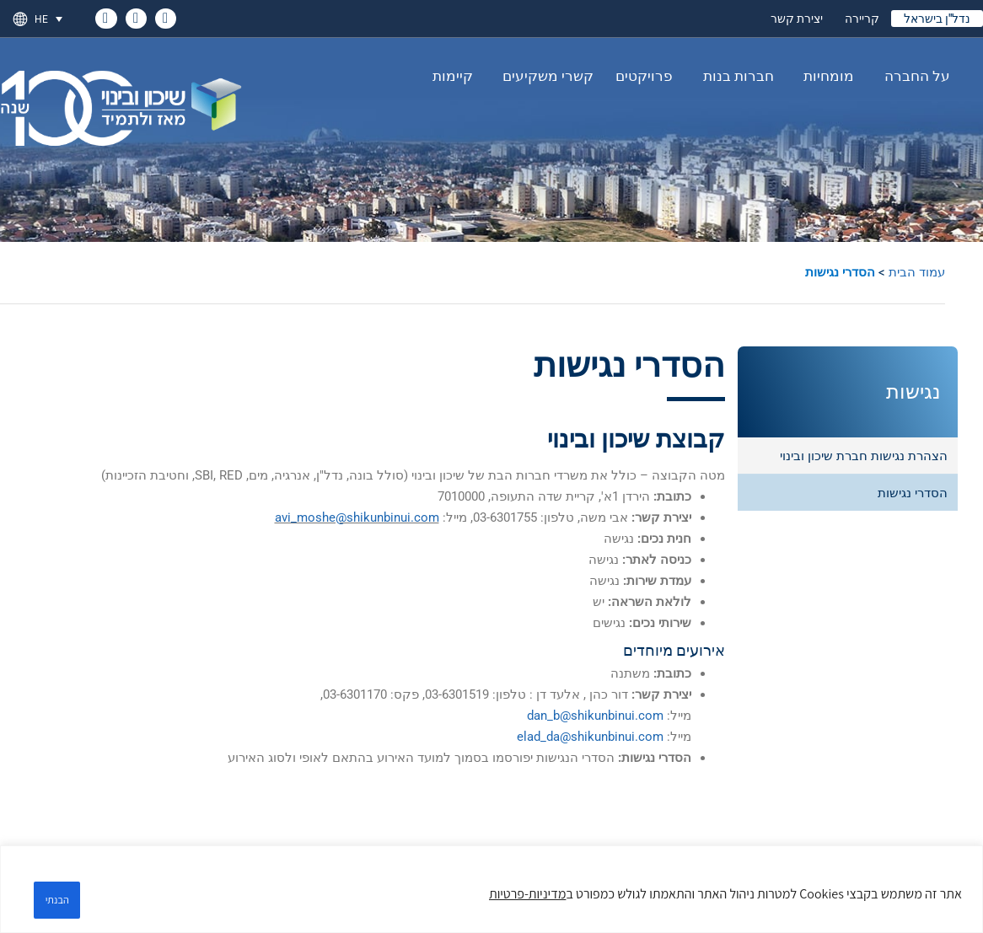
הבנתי (71, 900)
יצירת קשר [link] (797, 18)
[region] (491, 894)
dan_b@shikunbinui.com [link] (595, 715)
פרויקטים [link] (644, 75)
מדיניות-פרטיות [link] (527, 900)
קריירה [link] (862, 18)
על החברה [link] (913, 75)
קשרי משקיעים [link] (544, 75)
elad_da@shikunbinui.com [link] (590, 736)
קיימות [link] (452, 75)
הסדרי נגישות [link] (913, 493)
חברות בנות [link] (734, 75)
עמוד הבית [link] (917, 272)
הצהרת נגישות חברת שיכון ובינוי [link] (864, 456)
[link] (106, 15)
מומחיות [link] (824, 75)
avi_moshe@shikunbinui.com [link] (357, 517)
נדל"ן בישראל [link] (937, 18)
